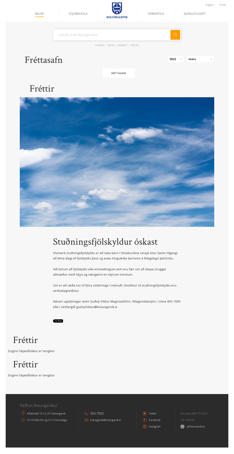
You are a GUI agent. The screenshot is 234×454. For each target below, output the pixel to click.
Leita (175, 35)
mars (192, 59)
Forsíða (100, 45)
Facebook (154, 420)
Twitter (153, 413)
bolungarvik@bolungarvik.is (105, 420)
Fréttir (25, 340)
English (210, 5)
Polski (222, 5)
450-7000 (97, 413)
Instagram (154, 426)
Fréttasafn (118, 73)
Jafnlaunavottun (192, 426)
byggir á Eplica (220, 452)
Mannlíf (122, 45)
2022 (173, 59)
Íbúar (111, 45)
